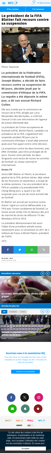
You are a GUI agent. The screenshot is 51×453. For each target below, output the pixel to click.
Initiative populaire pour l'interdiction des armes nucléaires (24, 333)
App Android (38, 408)
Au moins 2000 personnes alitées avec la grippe (24, 295)
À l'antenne (38, 9)
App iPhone (25, 408)
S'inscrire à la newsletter (25, 372)
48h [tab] (4, 312)
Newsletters (12, 408)
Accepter (25, 448)
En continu (12, 9)
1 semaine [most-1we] (13, 312)
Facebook (11, 397)
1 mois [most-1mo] (23, 312)
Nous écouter (45, 3)
